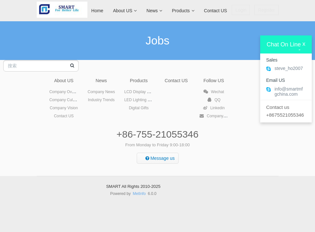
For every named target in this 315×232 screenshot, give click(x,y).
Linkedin (214, 108)
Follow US (213, 80)
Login (240, 10)
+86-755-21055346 (157, 134)
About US (125, 10)
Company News (101, 92)
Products (183, 10)
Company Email (216, 116)
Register (266, 10)
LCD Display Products (143, 92)
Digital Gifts (139, 108)
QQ (214, 100)
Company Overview (66, 92)
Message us (160, 158)
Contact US (215, 10)
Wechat (213, 92)
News (154, 10)
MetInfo (139, 193)
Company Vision (64, 108)
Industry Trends (101, 100)
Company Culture (64, 100)
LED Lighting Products (143, 100)
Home (97, 10)
